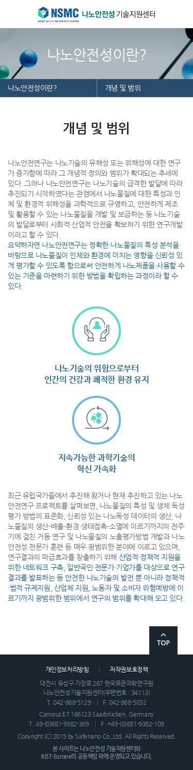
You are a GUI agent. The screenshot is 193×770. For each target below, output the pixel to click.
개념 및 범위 (123, 88)
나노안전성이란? (32, 88)
